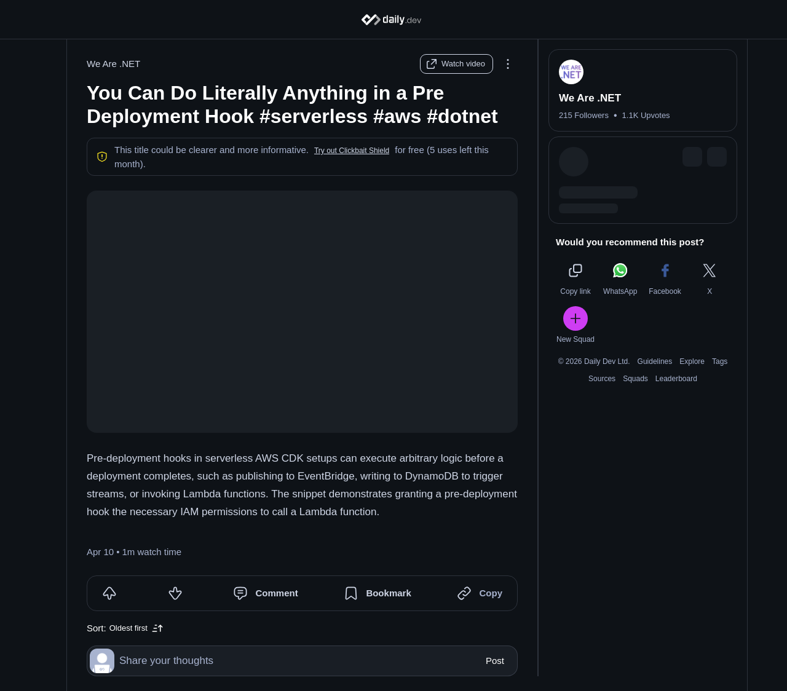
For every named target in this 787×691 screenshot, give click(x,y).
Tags (719, 361)
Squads (635, 378)
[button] (352, 150)
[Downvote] (175, 593)
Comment (276, 593)
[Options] (508, 64)
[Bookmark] (351, 593)
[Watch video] (456, 64)
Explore (692, 361)
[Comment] (240, 593)
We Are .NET (113, 63)
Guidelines (655, 361)
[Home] (394, 19)
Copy (490, 593)
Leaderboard (676, 378)
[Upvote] (109, 593)
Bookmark (388, 593)
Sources (601, 378)
